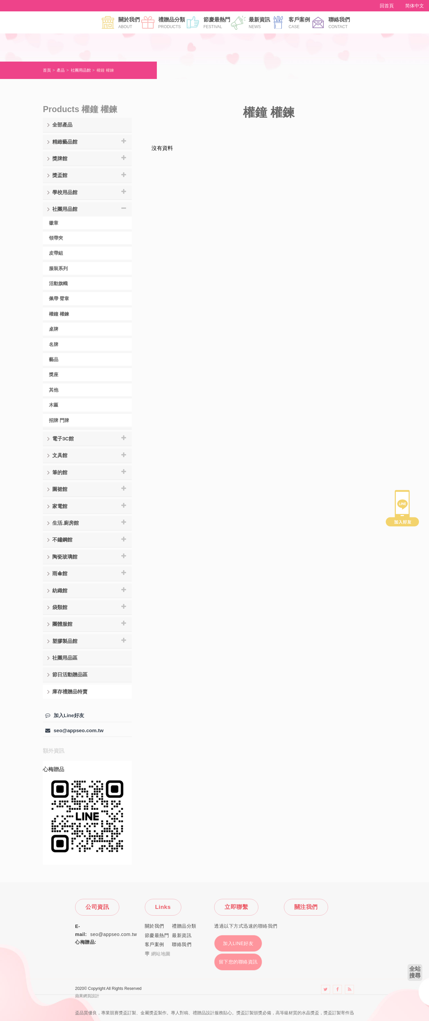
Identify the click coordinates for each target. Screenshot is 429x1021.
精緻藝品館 (62, 142)
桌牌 (53, 329)
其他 (53, 390)
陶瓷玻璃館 (62, 557)
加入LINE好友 (238, 943)
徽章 (53, 223)
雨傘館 (57, 573)
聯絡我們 (339, 22)
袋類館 (57, 607)
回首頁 (387, 5)
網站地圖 (161, 953)
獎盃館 (57, 175)
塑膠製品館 (62, 641)
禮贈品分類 (171, 22)
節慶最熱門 (216, 22)
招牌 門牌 (59, 420)
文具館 (57, 455)
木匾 (53, 405)
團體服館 (59, 624)
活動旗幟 (58, 283)
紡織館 (57, 590)
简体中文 (414, 5)
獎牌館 (57, 158)
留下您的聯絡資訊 (238, 961)
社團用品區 (62, 658)
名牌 (53, 344)
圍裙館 (57, 489)
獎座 (53, 374)
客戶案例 (299, 22)
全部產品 (59, 125)
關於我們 (129, 22)
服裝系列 (58, 268)
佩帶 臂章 (59, 298)
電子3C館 (60, 438)
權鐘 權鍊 (105, 70)
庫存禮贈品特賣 (67, 691)
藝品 (53, 359)
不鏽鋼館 (59, 539)
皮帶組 (56, 253)
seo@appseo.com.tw (74, 730)
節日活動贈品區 (67, 674)
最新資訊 (259, 22)
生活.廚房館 (63, 523)
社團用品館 (81, 70)
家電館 (57, 506)
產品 (61, 70)
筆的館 (57, 472)
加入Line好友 (64, 715)
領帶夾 (56, 238)
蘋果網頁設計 (87, 996)
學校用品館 (62, 192)
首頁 (47, 70)
